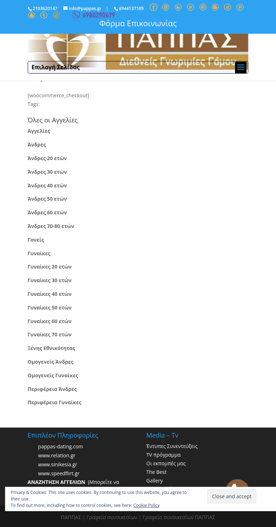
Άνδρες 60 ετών (47, 212)
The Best (156, 471)
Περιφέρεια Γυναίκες (55, 402)
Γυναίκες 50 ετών (50, 307)
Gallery (154, 480)
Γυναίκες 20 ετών (50, 266)
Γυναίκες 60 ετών (50, 321)
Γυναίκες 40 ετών (50, 293)
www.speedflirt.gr (58, 473)
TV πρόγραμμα (163, 454)
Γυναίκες (39, 253)
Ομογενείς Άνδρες (51, 361)
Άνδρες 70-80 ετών (51, 226)
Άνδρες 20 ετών (47, 158)
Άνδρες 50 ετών (47, 198)
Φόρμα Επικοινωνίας (137, 23)
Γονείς (36, 239)
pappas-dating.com (60, 446)
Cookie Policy (146, 505)
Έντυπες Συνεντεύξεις (172, 446)
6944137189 (131, 8)
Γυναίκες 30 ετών (50, 280)
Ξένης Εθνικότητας (51, 348)
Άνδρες (37, 144)
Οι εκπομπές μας (166, 463)
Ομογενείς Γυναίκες (53, 375)
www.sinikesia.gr (57, 464)
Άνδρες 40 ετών (47, 185)
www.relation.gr (56, 455)
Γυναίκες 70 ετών (50, 334)
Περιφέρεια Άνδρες (52, 389)
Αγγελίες (39, 130)
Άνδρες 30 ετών (47, 171)
